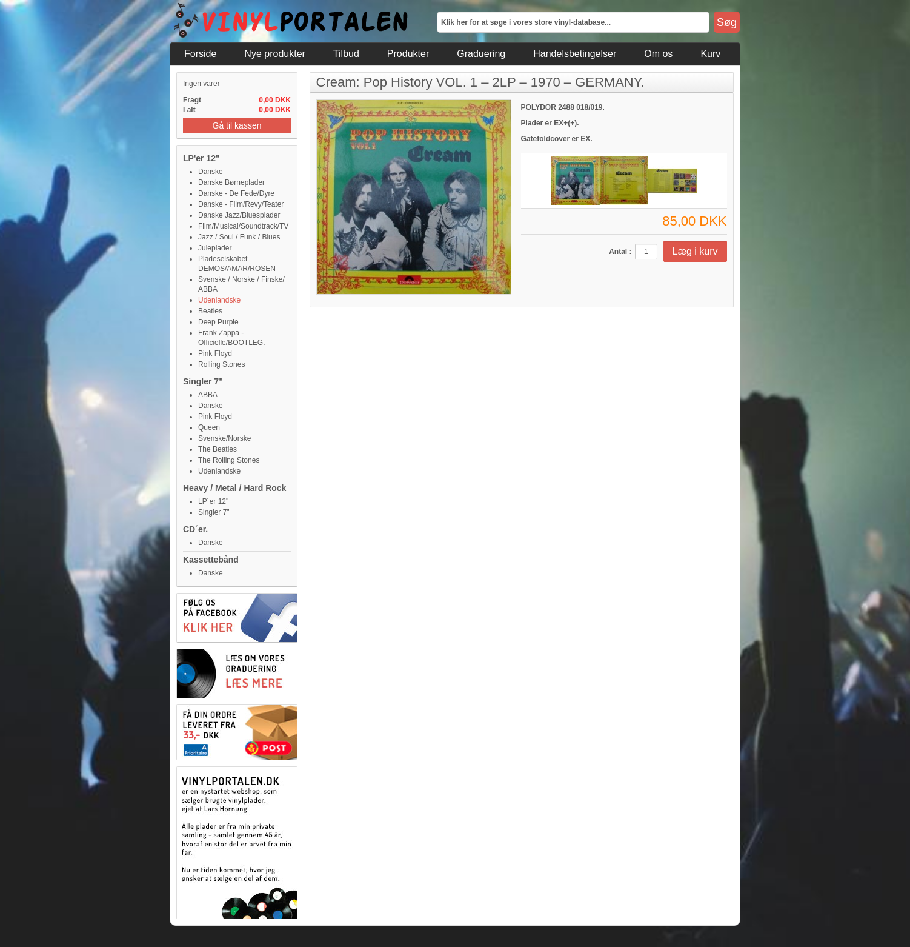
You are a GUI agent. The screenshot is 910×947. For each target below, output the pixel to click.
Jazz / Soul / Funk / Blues (239, 237)
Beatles (210, 311)
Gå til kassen (237, 125)
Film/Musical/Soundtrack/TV (243, 226)
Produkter (408, 54)
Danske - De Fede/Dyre (236, 193)
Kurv (710, 54)
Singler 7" (203, 381)
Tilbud (346, 54)
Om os (658, 54)
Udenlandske (219, 300)
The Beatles (217, 449)
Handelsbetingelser (574, 54)
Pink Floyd (215, 353)
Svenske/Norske (224, 438)
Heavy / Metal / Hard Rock (234, 488)
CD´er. (195, 529)
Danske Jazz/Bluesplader (239, 215)
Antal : (620, 251)
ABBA (208, 394)
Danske (210, 171)
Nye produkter (274, 54)
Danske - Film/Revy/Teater (241, 204)
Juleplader (214, 248)
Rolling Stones (221, 364)
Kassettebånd (211, 559)
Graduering (481, 54)
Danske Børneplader (231, 182)
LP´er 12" (213, 501)
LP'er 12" (201, 158)
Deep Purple (218, 322)
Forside (200, 54)
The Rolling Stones (228, 460)
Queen (209, 427)
